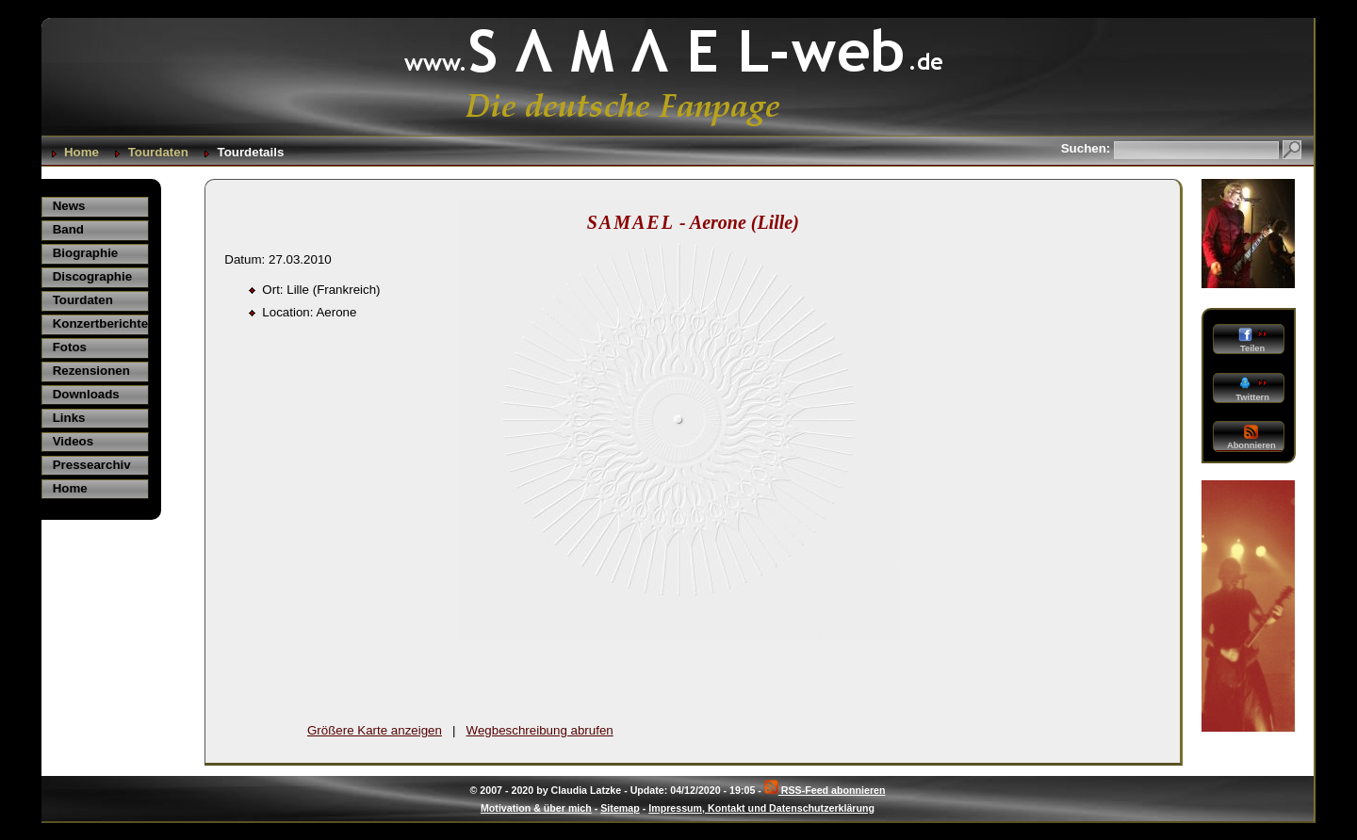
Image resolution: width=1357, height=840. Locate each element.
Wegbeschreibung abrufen (539, 730)
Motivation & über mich (536, 808)
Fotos (70, 347)
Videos (73, 441)
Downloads (86, 394)
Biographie (86, 253)
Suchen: (1087, 148)
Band (68, 229)
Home (81, 152)
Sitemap (619, 808)
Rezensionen (91, 370)
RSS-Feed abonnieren (825, 790)
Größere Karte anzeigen (374, 730)
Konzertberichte (100, 323)
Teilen (1252, 340)
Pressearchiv (92, 465)
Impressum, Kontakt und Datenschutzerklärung (761, 808)
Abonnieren (1251, 437)
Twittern (1251, 389)
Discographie (92, 276)
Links (69, 418)
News (69, 206)
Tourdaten (158, 152)
